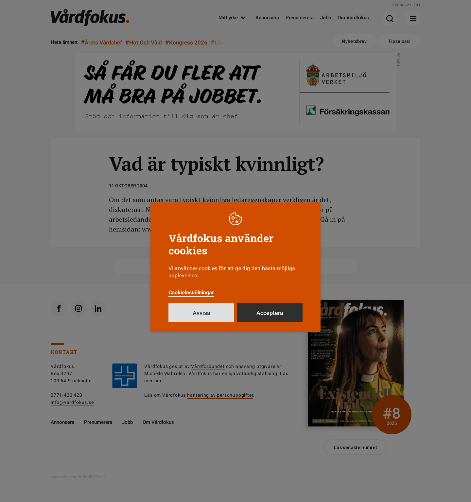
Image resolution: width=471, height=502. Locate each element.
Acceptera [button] (269, 312)
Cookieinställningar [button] (191, 292)
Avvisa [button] (201, 312)
